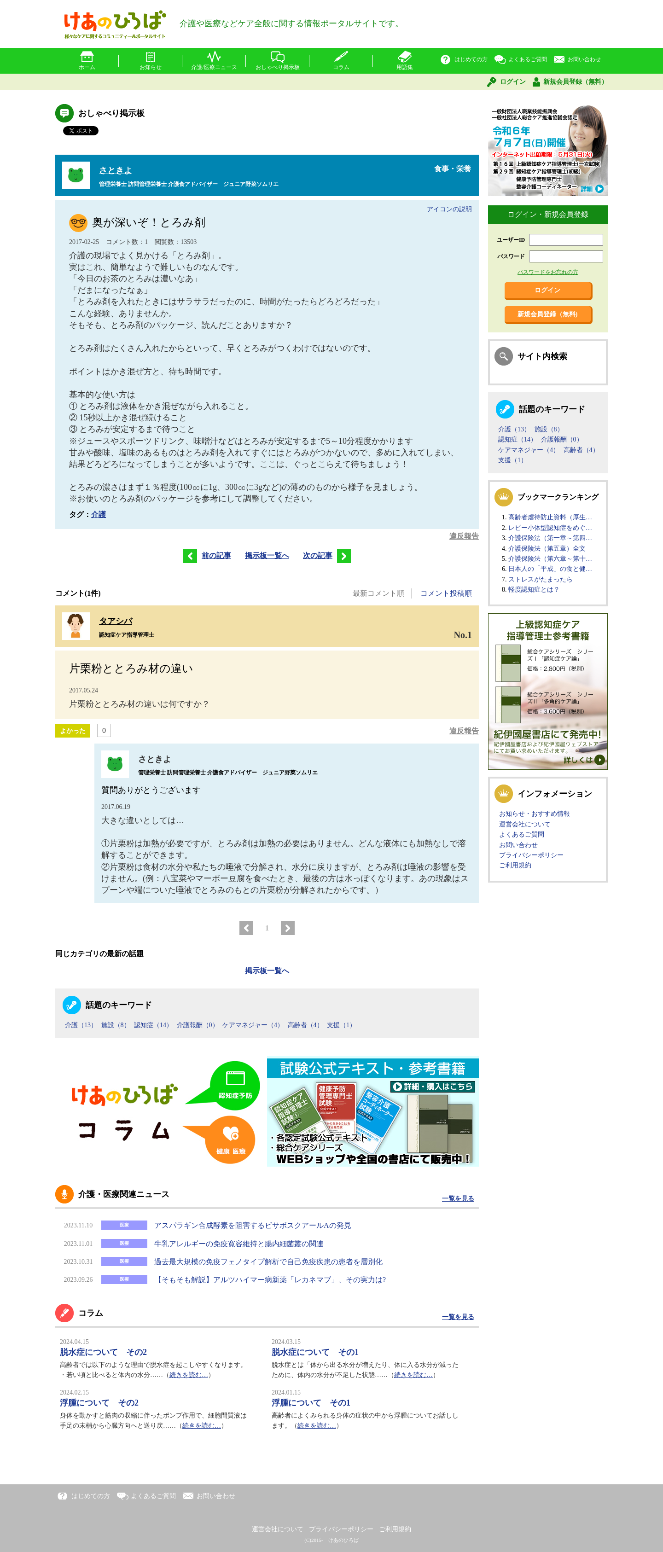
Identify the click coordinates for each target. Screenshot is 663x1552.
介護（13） (81, 1025)
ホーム (87, 67)
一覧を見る (458, 1198)
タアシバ (115, 621)
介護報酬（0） (198, 1025)
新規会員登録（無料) (548, 314)
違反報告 (464, 536)
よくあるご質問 (527, 59)
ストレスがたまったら (540, 579)
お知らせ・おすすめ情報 (534, 813)
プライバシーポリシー (531, 855)
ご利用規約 (515, 865)
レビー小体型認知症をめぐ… (550, 527)
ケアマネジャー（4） (253, 1025)
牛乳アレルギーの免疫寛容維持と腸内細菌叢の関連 (239, 1244)
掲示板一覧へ (267, 555)
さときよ (115, 170)
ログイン (513, 81)
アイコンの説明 (449, 209)
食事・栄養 (452, 169)
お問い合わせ (584, 59)
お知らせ (151, 67)
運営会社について (525, 824)
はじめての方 (471, 59)
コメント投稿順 (446, 593)
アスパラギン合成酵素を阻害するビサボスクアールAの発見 (252, 1225)
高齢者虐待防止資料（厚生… (550, 517)
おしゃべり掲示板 (278, 67)
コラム (341, 67)
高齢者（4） (305, 1025)
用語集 (404, 67)
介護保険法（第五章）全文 (547, 548)
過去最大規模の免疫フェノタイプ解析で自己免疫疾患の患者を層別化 (268, 1262)
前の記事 (205, 556)
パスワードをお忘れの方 (548, 272)
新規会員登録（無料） (575, 81)
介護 (98, 514)
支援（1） (341, 1025)
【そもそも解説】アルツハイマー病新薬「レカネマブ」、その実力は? (270, 1280)
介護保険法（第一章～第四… (550, 538)
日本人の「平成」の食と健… (550, 568)
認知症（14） (153, 1025)
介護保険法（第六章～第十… (550, 558)
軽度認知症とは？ (534, 589)
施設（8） (115, 1025)
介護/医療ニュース (214, 67)
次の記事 (327, 556)
